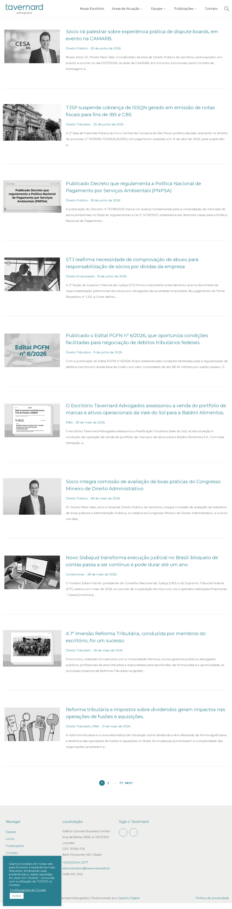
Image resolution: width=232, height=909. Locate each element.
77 (121, 789)
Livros (10, 844)
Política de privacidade (212, 904)
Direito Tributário (79, 124)
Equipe (11, 837)
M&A (70, 428)
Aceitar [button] (16, 895)
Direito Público (78, 48)
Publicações (15, 852)
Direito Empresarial (81, 276)
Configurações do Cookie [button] (28, 890)
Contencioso (76, 580)
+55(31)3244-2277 (75, 868)
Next (129, 789)
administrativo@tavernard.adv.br (86, 874)
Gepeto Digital (128, 904)
